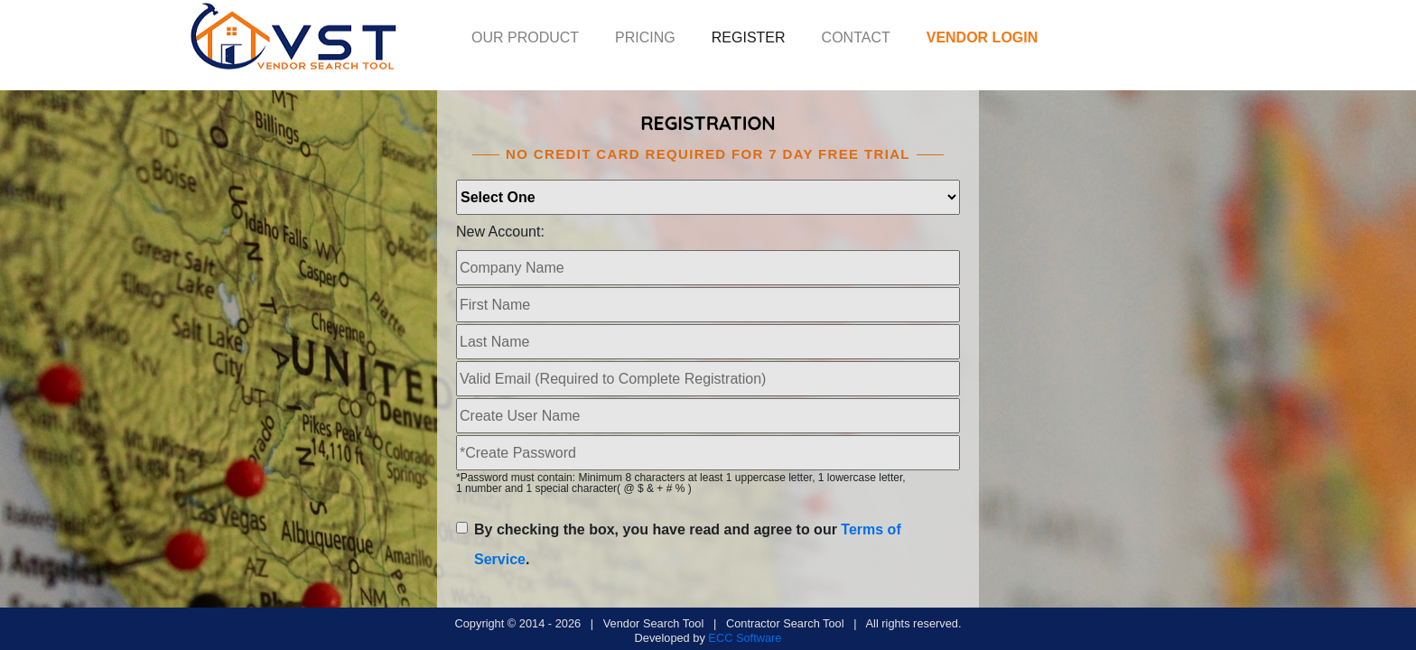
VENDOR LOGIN (983, 37)
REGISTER (749, 37)
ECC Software (744, 638)
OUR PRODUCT (525, 37)
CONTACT (856, 37)
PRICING (645, 37)
